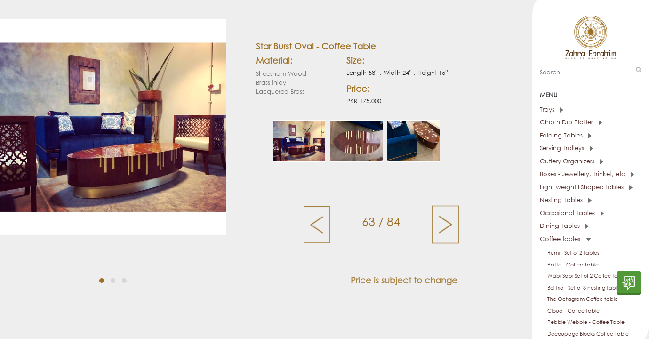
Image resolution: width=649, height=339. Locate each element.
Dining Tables (564, 226)
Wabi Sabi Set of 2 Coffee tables (587, 276)
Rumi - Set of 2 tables (573, 253)
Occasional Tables (572, 213)
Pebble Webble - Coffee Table (586, 322)
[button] (101, 280)
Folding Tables (566, 135)
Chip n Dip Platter (571, 122)
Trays (551, 109)
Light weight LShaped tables (586, 187)
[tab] (590, 109)
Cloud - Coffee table (573, 311)
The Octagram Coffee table (582, 299)
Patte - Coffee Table (573, 264)
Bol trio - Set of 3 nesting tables (584, 287)
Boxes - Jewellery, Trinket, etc (587, 174)
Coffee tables (565, 239)
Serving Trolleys (566, 148)
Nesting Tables (566, 200)
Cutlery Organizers (571, 161)
